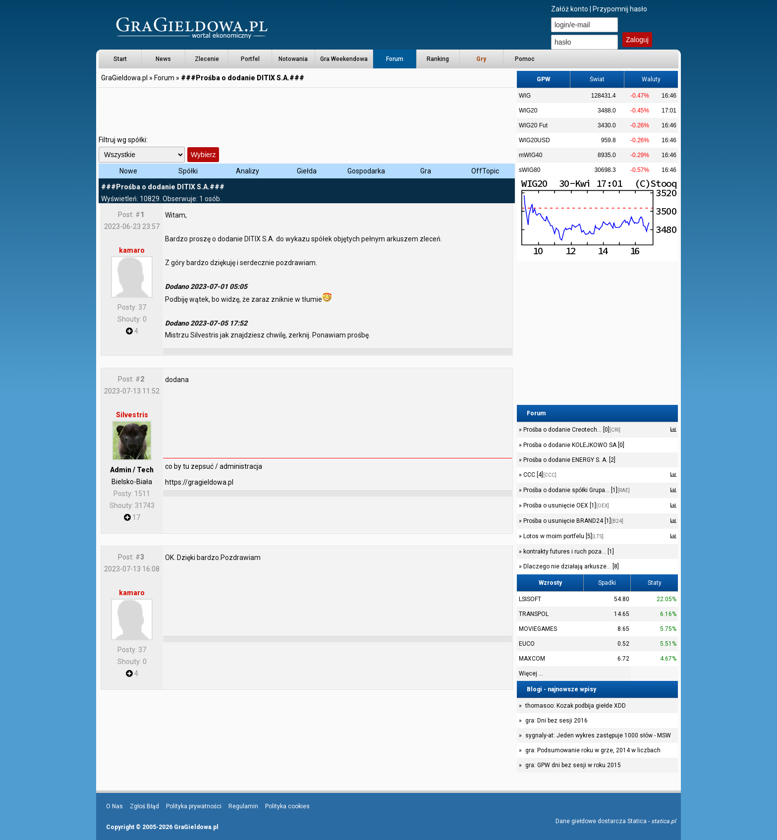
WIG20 (528, 110)
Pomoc (525, 59)
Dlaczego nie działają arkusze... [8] (570, 566)
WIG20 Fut (533, 125)
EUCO (527, 643)
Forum (394, 59)
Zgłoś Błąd (144, 806)
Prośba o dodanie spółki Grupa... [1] (576, 490)
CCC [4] (539, 474)
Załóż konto (569, 9)
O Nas (114, 806)
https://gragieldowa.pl (199, 482)
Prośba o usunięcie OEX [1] (565, 505)
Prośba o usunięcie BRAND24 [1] (572, 520)
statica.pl (663, 821)
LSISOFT (530, 599)
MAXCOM (532, 658)
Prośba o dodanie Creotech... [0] (571, 429)
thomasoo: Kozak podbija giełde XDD (575, 705)
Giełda (307, 171)
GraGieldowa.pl (124, 78)
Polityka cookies (287, 806)
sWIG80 (529, 170)
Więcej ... (531, 673)
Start (120, 59)
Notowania (293, 59)
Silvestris (132, 415)
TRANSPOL (534, 614)
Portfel (250, 59)
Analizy (247, 171)
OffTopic (485, 171)
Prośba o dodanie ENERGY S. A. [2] (568, 459)
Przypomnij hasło (620, 9)
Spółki (188, 171)
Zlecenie (207, 59)
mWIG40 (530, 155)
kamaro (132, 250)
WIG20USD (534, 140)
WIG (525, 95)
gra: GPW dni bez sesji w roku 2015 (573, 765)
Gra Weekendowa (344, 59)
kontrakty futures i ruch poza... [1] (568, 551)
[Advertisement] (306, 111)
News (163, 59)
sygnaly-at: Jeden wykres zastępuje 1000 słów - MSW (598, 735)
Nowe (128, 171)
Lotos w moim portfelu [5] (563, 536)
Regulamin (243, 806)
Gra (425, 171)
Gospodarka (366, 171)
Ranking (438, 59)
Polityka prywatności (194, 806)
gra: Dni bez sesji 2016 (556, 720)
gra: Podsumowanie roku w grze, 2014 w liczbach (593, 750)
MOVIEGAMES (538, 628)
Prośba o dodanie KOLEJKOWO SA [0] (573, 445)
